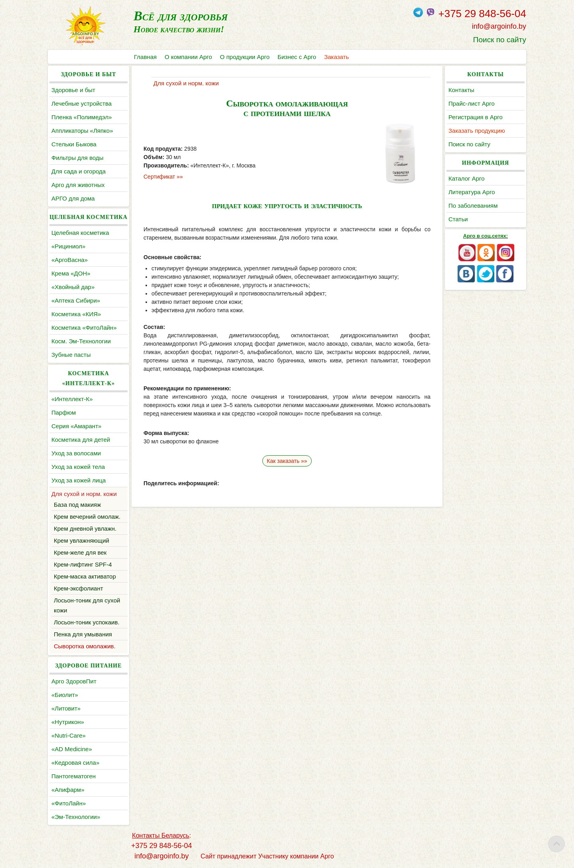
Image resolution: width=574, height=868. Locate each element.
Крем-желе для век (80, 552)
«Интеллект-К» (71, 399)
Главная (145, 56)
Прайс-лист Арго (471, 103)
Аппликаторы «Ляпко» (82, 130)
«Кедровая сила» (75, 762)
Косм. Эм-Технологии (81, 341)
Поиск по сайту (499, 39)
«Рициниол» (68, 246)
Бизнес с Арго (296, 56)
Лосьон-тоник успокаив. (87, 622)
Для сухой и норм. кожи (84, 493)
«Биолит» (64, 694)
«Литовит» (66, 708)
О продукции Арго (244, 56)
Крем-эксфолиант (78, 588)
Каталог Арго (466, 178)
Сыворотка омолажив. (85, 646)
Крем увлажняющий (81, 540)
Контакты (461, 90)
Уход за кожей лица (78, 480)
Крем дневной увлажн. (85, 528)
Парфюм (63, 412)
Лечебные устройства (81, 103)
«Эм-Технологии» (75, 816)
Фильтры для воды (77, 157)
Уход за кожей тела (78, 466)
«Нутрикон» (67, 721)
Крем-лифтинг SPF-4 (83, 564)
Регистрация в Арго (475, 117)
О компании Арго (188, 56)
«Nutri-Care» (68, 735)
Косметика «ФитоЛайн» (84, 327)
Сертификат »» (163, 176)
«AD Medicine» (71, 749)
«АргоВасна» (69, 259)
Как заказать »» (287, 461)
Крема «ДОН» (70, 273)
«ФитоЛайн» (68, 803)
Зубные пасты (71, 354)
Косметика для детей (80, 439)
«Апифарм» (68, 789)
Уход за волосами (76, 453)
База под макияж (77, 504)
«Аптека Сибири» (75, 300)
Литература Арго (471, 192)
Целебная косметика (80, 232)
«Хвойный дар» (72, 286)
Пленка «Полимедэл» (81, 117)
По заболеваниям (472, 205)
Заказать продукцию (476, 130)
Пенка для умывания (83, 634)
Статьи (458, 219)
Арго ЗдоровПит (73, 681)
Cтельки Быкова (73, 144)
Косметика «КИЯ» (76, 314)
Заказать (336, 56)
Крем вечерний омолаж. (87, 516)
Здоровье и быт (73, 90)
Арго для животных (77, 184)
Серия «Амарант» (76, 426)
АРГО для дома (73, 198)
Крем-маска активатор (85, 576)
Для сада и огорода (78, 171)
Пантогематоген (73, 776)
